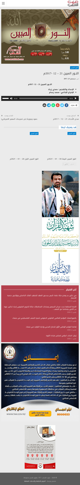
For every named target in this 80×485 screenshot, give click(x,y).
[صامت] (11, 98)
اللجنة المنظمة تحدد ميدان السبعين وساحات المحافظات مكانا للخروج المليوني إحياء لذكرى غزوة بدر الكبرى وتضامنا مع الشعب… (40, 308)
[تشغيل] (75, 98)
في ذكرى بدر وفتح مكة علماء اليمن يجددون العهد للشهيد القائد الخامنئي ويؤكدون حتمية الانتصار (41, 297)
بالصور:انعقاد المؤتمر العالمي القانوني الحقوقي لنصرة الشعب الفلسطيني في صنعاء (44, 318)
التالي (65, 164)
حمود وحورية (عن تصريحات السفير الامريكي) (19, 119)
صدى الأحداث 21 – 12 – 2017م (66, 119)
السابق (72, 164)
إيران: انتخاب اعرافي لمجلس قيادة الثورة (61, 335)
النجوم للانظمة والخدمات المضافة (35, 481)
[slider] (43, 98)
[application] (40, 98)
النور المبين (74, 67)
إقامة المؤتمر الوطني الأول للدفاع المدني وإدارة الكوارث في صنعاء (51, 327)
